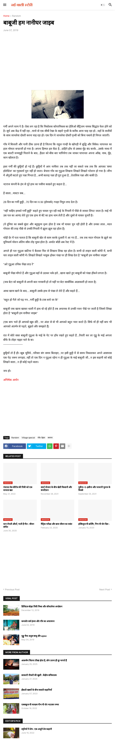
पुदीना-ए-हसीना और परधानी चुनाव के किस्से (94, 488)
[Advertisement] (57, 59)
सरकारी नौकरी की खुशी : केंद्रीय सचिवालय (39, 675)
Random (16, 16)
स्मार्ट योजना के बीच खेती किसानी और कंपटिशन (56, 488)
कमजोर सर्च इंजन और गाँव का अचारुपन (37, 621)
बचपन (50, 437)
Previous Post (12, 589)
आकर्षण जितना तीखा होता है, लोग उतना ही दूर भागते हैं (44, 660)
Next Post (104, 589)
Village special (28, 437)
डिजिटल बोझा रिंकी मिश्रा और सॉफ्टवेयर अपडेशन (41, 606)
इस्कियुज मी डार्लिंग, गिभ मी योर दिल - (94, 524)
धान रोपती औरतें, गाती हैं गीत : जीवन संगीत (18, 525)
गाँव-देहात (41, 437)
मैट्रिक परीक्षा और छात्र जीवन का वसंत (56, 524)
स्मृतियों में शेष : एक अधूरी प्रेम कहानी (36, 729)
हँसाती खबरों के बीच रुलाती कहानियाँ (36, 689)
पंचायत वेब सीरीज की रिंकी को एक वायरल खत (17, 488)
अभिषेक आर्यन (10, 379)
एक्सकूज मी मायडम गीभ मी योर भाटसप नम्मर (40, 704)
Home (6, 16)
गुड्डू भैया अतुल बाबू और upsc (34, 635)
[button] (4, 5)
